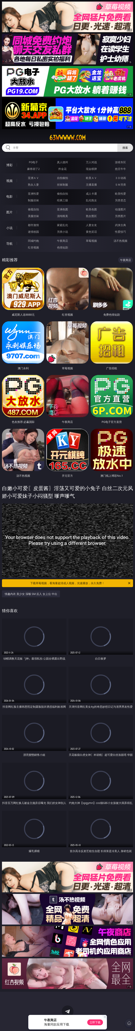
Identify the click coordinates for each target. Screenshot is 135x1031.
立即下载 (95, 1022)
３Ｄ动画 (120, 178)
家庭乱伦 (62, 225)
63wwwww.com (67, 138)
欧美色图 (91, 209)
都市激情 (33, 225)
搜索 (125, 147)
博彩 (9, 165)
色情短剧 (62, 247)
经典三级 (62, 200)
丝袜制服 (62, 184)
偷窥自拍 (33, 209)
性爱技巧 (120, 232)
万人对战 (91, 162)
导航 (9, 243)
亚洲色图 (62, 209)
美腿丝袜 (33, 216)
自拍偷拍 (62, 178)
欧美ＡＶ (91, 178)
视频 (9, 181)
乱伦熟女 (91, 200)
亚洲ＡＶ (33, 178)
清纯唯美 (62, 216)
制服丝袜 (33, 200)
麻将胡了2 (33, 169)
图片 (9, 212)
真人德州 (62, 162)
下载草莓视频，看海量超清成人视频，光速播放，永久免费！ (80, 583)
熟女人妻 (33, 184)
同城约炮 (33, 241)
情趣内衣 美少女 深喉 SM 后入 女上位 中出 (31, 594)
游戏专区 (120, 162)
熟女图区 (91, 216)
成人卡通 (91, 193)
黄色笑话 (91, 232)
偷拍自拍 (62, 193)
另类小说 (62, 232)
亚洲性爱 (33, 193)
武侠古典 (120, 225)
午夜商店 (62, 241)
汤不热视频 (120, 241)
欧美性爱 (120, 193)
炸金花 (62, 169)
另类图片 (120, 216)
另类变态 (120, 200)
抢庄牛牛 (120, 169)
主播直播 (91, 184)
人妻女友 (91, 225)
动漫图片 (120, 209)
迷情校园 (33, 232)
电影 (9, 196)
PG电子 (33, 162)
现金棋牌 (91, 169)
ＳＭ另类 (120, 184)
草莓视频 (91, 241)
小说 (9, 228)
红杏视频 (33, 247)
